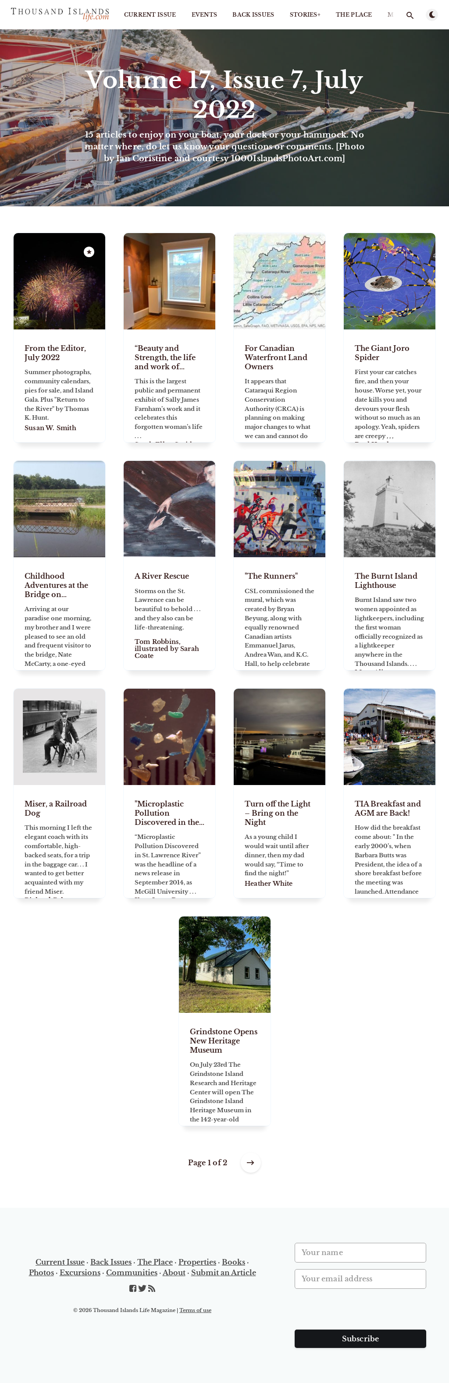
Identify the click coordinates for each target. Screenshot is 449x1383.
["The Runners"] (279, 613)
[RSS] (151, 1288)
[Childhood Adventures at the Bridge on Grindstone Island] (59, 613)
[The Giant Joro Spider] (389, 385)
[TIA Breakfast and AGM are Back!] (389, 841)
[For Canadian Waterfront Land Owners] (279, 385)
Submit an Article (223, 1272)
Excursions (80, 1272)
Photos (41, 1272)
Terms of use (195, 1310)
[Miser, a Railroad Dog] (59, 841)
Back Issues (253, 14)
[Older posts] (251, 1163)
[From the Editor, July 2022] (59, 385)
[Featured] (89, 252)
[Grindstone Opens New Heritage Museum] (225, 1069)
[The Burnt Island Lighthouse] (389, 613)
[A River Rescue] (169, 613)
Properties (197, 1262)
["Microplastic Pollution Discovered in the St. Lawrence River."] (169, 841)
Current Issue (150, 14)
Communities (131, 1272)
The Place (354, 14)
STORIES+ (305, 14)
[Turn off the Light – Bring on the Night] (279, 841)
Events (204, 14)
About (174, 1272)
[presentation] (361, 1312)
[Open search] (410, 15)
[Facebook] (133, 1288)
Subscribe (360, 1338)
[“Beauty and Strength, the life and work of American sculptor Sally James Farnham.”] (169, 385)
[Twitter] (143, 1288)
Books (233, 1262)
